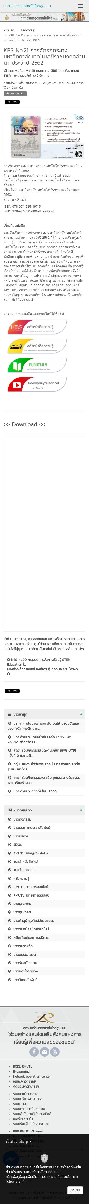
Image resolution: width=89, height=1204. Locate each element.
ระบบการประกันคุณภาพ (29, 1108)
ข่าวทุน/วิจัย (19, 912)
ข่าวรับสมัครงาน (22, 963)
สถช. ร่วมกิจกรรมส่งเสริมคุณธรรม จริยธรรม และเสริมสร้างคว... (43, 780)
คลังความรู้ (18, 878)
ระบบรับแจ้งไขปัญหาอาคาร (31, 1123)
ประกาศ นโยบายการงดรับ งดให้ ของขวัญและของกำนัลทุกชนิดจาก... (43, 726)
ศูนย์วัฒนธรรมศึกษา (48, 643)
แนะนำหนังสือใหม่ (22, 861)
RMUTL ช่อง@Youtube (27, 853)
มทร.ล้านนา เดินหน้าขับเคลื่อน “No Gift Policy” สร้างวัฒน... (39, 739)
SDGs (14, 844)
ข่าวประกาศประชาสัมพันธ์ (28, 827)
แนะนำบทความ (20, 870)
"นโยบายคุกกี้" (15, 1181)
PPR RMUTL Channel (28, 1131)
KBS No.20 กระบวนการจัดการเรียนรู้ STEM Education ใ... (38, 662)
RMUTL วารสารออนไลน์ (27, 886)
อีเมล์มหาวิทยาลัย (24, 1081)
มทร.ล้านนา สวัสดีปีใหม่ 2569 (32, 791)
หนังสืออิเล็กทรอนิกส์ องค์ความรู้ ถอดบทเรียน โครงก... (43, 671)
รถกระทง (20, 638)
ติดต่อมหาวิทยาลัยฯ (26, 1086)
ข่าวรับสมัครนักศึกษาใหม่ (28, 929)
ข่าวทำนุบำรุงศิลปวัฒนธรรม (30, 920)
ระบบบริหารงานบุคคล (27, 1098)
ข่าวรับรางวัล (20, 946)
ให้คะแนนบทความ (15, 93)
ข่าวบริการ (18, 836)
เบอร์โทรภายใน (23, 1118)
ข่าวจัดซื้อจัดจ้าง (22, 971)
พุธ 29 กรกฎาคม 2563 (41, 70)
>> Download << (24, 424)
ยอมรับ (75, 1190)
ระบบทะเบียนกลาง (25, 1093)
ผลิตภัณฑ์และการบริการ (28, 937)
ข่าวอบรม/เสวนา (22, 954)
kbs (81, 648)
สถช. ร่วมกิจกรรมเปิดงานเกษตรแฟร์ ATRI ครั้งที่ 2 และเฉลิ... (41, 753)
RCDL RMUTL (22, 1066)
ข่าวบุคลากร (19, 903)
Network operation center (32, 1076)
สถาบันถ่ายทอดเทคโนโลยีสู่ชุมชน (27, 6)
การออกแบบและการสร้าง (45, 638)
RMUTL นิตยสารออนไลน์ (28, 895)
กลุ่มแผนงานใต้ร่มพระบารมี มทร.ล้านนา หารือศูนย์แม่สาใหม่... (43, 766)
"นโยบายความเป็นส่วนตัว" (55, 1176)
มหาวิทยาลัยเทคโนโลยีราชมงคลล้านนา (52, 648)
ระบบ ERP (20, 1103)
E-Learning (21, 1071)
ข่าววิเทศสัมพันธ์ (22, 979)
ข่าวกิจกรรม (19, 819)
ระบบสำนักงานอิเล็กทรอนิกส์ (32, 1113)
